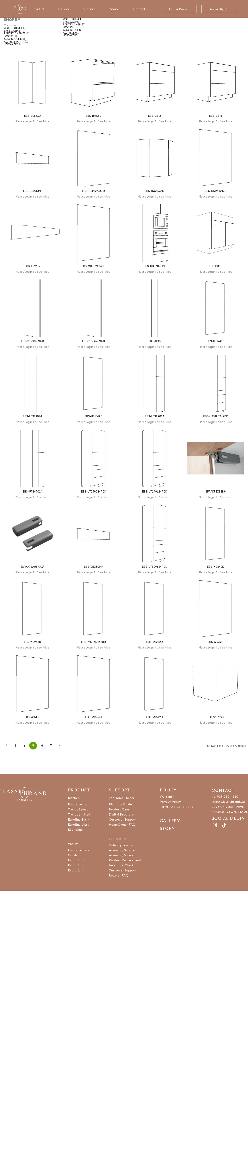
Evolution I (76, 860)
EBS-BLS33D (32, 116)
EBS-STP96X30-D (93, 341)
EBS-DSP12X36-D (93, 191)
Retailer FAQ (118, 875)
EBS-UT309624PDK (154, 566)
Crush (72, 855)
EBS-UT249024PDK (93, 491)
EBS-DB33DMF (93, 566)
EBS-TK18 (154, 341)
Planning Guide (120, 804)
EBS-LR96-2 (32, 266)
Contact (139, 9)
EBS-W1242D (154, 642)
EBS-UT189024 (154, 416)
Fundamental (78, 804)
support (119, 789)
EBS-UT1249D (215, 341)
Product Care (119, 809)
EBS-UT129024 (32, 416)
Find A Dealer (179, 9)
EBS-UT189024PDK (215, 416)
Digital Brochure (121, 814)
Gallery (63, 9)
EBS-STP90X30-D (32, 341)
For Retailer (118, 838)
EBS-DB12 (154, 116)
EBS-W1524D (93, 717)
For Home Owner (121, 798)
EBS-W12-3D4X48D (93, 642)
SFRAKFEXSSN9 (215, 491)
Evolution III (77, 870)
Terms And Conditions (176, 806)
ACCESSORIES (13, 39)
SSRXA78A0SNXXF (32, 566)
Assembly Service (122, 850)
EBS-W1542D (154, 717)
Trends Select (78, 809)
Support (89, 9)
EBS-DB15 (215, 116)
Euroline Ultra (78, 824)
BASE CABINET (13, 31)
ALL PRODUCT (13, 42)
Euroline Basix (79, 819)
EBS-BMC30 (93, 116)
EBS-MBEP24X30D (94, 266)
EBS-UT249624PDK (154, 491)
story (167, 828)
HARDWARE (11, 44)
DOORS (9, 36)
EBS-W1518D (32, 717)
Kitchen (74, 798)
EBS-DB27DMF (32, 191)
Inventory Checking (123, 865)
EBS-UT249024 (32, 491)
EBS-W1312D (215, 642)
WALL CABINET (13, 28)
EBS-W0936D (32, 642)
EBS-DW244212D (215, 191)
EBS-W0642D (215, 566)
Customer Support (123, 819)
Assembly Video (121, 855)
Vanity (73, 843)
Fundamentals (79, 850)
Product (39, 9)
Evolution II (77, 865)
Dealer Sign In (219, 9)
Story (114, 9)
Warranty (167, 796)
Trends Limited (79, 814)
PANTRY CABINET (15, 33)
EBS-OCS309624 (154, 266)
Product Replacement (125, 860)
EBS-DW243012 (154, 191)
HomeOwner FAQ (122, 824)
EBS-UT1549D (93, 416)
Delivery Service (121, 845)
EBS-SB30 (215, 266)
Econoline (75, 829)
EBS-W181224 (215, 717)
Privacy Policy (170, 801)
